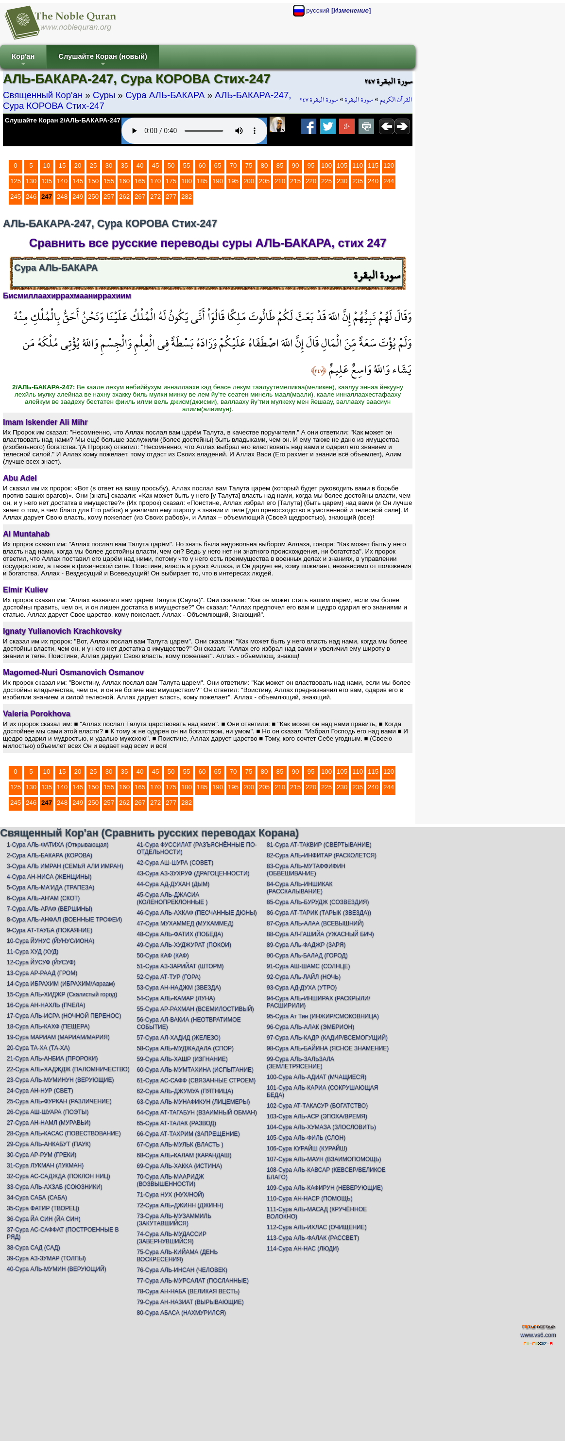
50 (171, 165)
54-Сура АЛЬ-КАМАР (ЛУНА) (176, 998)
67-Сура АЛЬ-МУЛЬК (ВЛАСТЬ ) (180, 1144)
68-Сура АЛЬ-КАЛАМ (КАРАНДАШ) (184, 1155)
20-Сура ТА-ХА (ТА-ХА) (38, 1047)
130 (31, 181)
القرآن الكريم (396, 99)
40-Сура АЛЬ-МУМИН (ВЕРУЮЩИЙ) (56, 1269)
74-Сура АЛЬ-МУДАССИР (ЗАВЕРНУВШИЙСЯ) (171, 1238)
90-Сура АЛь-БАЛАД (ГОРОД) (307, 955)
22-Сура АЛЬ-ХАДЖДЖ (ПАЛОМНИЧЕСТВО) (68, 1069)
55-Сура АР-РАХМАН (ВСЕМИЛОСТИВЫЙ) (195, 1009)
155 (108, 181)
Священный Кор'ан (43, 95)
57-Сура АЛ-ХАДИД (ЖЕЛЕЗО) (178, 1037)
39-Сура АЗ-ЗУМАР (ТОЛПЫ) (46, 1258)
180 (186, 181)
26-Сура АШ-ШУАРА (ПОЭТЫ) (47, 1112)
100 (326, 165)
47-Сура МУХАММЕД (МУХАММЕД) (185, 923)
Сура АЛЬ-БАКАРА (165, 95)
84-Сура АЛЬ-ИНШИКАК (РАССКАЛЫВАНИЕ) (299, 888)
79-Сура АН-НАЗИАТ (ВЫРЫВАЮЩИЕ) (190, 1302)
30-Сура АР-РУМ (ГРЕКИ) (41, 1154)
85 (280, 165)
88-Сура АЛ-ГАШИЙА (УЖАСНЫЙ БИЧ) (320, 934)
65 (218, 165)
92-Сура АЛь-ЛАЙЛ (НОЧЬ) (304, 976)
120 (388, 165)
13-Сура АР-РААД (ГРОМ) (42, 973)
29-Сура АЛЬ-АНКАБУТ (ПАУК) (49, 1144)
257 (108, 196)
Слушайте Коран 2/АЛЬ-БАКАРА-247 (62, 120)
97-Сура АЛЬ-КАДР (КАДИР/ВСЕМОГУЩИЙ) (327, 1037)
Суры (104, 95)
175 (171, 181)
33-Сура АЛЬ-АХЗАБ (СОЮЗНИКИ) (55, 1186)
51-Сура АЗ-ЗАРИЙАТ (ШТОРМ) (180, 966)
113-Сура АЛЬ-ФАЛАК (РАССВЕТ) (313, 1237)
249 (77, 196)
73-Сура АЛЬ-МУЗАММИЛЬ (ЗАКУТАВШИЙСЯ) (174, 1220)
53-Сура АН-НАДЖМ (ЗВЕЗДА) (179, 987)
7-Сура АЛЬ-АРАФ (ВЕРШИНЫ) (49, 908)
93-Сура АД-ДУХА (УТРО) (302, 987)
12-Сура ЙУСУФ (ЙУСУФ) (41, 962)
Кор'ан (23, 60)
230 (342, 181)
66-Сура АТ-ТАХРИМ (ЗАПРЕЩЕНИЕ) (188, 1133)
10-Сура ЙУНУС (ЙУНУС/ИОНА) (50, 941)
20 (78, 165)
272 (155, 196)
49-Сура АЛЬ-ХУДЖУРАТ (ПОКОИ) (184, 944)
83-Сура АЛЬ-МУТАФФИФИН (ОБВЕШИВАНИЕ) (306, 870)
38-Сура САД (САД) (33, 1247)
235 (357, 181)
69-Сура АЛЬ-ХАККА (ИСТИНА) (179, 1166)
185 (202, 181)
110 (357, 165)
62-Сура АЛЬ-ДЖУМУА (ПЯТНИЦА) (185, 1091)
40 (140, 165)
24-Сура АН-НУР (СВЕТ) (40, 1090)
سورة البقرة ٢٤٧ (319, 99)
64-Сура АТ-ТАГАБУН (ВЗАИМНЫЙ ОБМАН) (197, 1112)
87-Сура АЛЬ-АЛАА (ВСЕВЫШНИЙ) (315, 923)
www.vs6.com (538, 1335)
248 (62, 196)
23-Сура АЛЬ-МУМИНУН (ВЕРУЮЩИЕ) (60, 1079)
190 (217, 181)
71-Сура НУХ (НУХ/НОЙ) (170, 1194)
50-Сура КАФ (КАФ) (162, 955)
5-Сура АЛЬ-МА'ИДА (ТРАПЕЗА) (50, 887)
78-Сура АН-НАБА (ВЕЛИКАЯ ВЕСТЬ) (188, 1291)
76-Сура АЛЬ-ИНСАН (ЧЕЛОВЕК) (182, 1270)
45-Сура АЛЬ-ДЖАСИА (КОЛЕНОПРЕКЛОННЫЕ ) (172, 898)
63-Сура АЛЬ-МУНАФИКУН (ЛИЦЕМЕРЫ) (193, 1101)
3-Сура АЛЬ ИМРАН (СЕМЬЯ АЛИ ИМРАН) (65, 866)
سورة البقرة (359, 99)
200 (248, 181)
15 (62, 165)
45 (155, 165)
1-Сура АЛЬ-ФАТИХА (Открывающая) (57, 844)
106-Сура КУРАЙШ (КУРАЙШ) (307, 1148)
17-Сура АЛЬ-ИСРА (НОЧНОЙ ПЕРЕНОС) (64, 1015)
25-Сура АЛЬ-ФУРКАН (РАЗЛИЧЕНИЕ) (59, 1101)
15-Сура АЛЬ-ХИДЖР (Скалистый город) (62, 994)
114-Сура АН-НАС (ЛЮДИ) (303, 1248)
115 (373, 165)
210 (279, 181)
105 (342, 165)
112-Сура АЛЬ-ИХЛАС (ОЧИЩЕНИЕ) (317, 1227)
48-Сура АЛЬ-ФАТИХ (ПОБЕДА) (180, 934)
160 (124, 181)
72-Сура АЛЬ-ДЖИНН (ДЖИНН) (180, 1205)
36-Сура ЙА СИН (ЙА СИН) (44, 1218)
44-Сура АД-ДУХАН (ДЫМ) (173, 884)
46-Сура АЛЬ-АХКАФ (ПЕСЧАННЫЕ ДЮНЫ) (197, 912)
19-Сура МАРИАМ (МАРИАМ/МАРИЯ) (58, 1037)
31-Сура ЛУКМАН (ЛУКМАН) (45, 1165)
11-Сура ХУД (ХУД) (32, 951)
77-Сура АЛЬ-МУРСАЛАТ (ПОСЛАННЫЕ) (192, 1280)
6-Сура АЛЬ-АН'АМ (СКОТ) (43, 898)
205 (264, 181)
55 (186, 165)
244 (388, 181)
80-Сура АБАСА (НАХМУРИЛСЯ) (181, 1312)
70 (233, 165)
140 (62, 181)
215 (295, 181)
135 (46, 181)
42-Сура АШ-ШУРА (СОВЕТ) (175, 862)
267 (140, 196)
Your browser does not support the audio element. (194, 131)
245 (15, 196)
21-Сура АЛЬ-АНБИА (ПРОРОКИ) (52, 1058)
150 (93, 181)
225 (326, 181)
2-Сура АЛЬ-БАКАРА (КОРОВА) (49, 855)
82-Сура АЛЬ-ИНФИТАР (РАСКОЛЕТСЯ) (322, 855)
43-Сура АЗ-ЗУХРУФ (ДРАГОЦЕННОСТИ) (193, 873)
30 (109, 165)
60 (202, 165)
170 (155, 181)
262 (124, 196)
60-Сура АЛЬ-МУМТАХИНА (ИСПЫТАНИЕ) (195, 1069)
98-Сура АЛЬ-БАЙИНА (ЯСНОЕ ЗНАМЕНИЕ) (328, 1048)
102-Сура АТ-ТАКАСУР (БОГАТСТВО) (317, 1105)
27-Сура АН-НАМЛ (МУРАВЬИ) (48, 1122)
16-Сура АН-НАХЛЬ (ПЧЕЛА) (46, 1005)
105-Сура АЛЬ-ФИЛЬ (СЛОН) (306, 1137)
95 (311, 165)
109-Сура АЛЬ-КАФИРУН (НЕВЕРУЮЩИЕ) (325, 1187)
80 (264, 165)
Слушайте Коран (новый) (102, 60)
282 (186, 196)
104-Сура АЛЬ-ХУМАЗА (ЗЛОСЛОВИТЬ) (321, 1127)
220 (311, 181)
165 (140, 181)
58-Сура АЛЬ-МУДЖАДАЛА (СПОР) (185, 1048)
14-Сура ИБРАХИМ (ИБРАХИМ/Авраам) (61, 983)
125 (15, 181)
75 (249, 165)
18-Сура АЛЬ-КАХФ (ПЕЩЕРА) (48, 1026)
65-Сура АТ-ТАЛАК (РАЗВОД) (176, 1123)
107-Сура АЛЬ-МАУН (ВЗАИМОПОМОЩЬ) (324, 1159)
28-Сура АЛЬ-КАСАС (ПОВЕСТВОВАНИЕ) (64, 1133)
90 (295, 165)
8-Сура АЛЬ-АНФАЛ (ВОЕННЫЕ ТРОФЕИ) (64, 919)
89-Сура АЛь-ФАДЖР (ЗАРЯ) (306, 944)
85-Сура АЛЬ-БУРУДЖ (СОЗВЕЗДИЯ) (318, 902)
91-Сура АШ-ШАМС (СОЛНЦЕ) (308, 966)
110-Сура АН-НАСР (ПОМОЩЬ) (310, 1198)
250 (93, 196)
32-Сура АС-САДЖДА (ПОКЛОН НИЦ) (58, 1176)
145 (77, 181)
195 (233, 181)
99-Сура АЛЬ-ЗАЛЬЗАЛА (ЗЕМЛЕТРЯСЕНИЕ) (300, 1063)
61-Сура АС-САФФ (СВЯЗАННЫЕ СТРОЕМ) (196, 1080)
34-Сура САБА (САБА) (37, 1197)
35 (124, 165)
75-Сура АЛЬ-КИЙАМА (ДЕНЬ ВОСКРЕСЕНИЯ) (177, 1256)
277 (171, 196)
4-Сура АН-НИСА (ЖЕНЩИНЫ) (49, 876)
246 (31, 196)
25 (93, 165)
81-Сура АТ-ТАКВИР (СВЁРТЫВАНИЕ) (319, 844)
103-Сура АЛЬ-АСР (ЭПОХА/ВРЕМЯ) (317, 1116)
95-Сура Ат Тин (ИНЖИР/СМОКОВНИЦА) (323, 1016)
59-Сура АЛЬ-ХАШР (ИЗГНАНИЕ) (182, 1059)
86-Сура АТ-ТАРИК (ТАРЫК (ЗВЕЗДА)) (319, 912)
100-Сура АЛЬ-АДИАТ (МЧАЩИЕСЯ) (316, 1077)
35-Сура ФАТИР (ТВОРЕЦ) (43, 1208)
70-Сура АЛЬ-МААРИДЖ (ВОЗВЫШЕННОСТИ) (170, 1180)
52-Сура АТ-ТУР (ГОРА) (169, 976)
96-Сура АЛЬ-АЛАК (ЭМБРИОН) (310, 1027)
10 (47, 165)
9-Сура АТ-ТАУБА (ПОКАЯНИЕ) (49, 930)
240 (373, 181)
